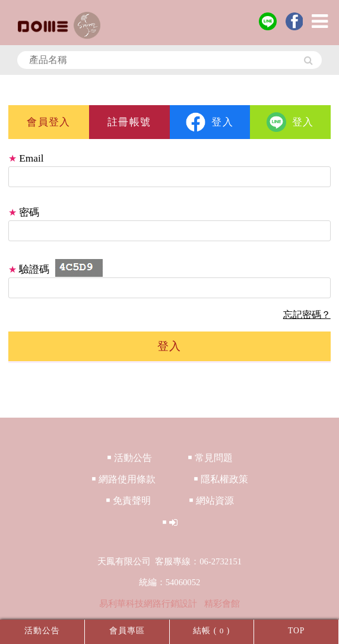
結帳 (202, 630)
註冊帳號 (129, 122)
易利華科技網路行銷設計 (149, 603)
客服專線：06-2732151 (198, 561)
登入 (209, 122)
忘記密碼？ (307, 315)
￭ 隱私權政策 (221, 479)
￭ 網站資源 (211, 500)
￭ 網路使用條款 (123, 479)
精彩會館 (222, 603)
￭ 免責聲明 (128, 500)
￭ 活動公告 (129, 458)
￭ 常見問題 (210, 458)
